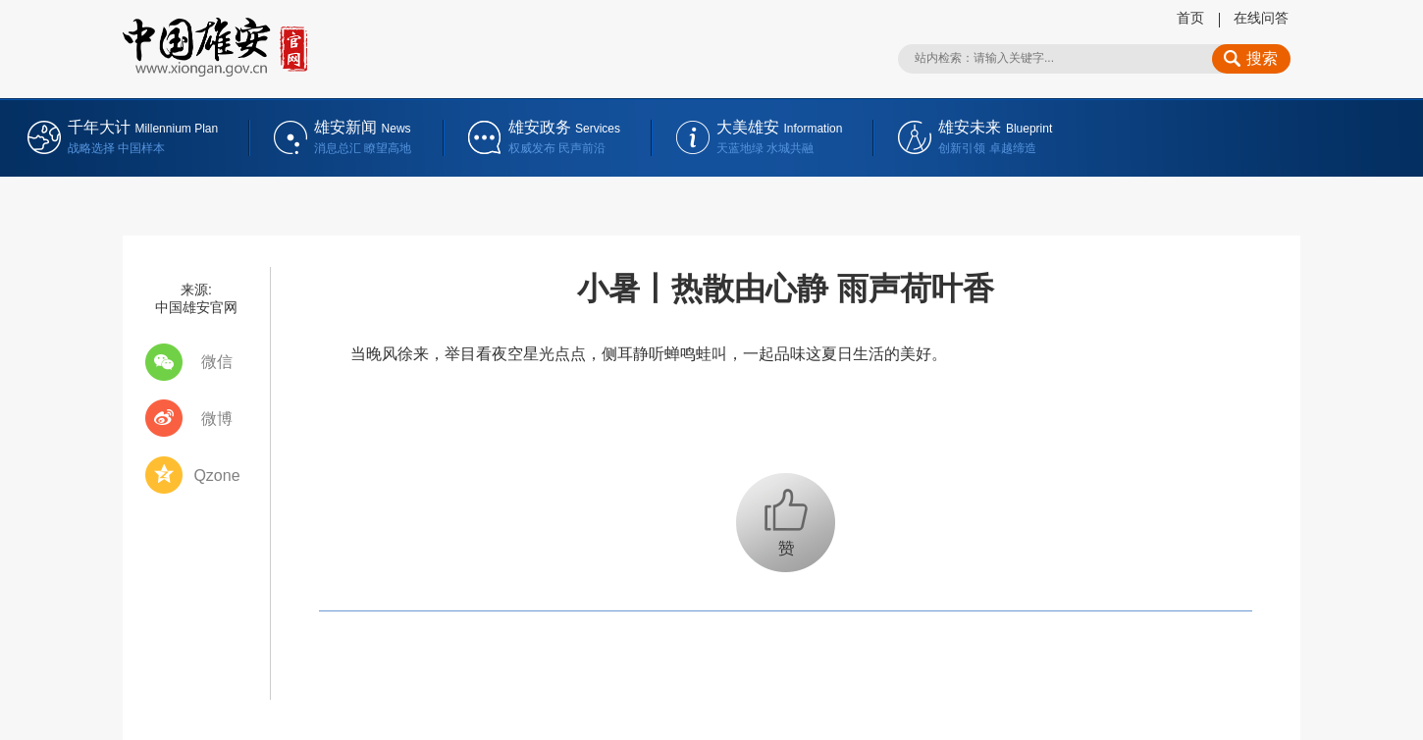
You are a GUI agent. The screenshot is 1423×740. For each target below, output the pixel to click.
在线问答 (1261, 18)
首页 (1190, 18)
